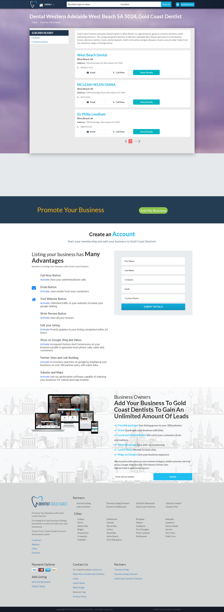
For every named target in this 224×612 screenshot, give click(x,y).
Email (91, 72)
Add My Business (153, 210)
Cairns (110, 529)
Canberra (169, 522)
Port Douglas (142, 529)
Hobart (139, 522)
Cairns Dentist (83, 506)
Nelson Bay (82, 526)
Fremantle (82, 536)
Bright (80, 529)
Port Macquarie (114, 539)
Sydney (80, 519)
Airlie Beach (112, 536)
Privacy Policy (80, 596)
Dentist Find (172, 506)
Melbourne (112, 519)
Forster (169, 529)
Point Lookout (143, 533)
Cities (34, 548)
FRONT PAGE (38, 586)
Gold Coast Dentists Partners (128, 578)
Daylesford (82, 533)
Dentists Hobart (173, 503)
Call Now (119, 72)
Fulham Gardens (40, 41)
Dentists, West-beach (50, 22)
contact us (97, 569)
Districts (36, 552)
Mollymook (141, 536)
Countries (36, 540)
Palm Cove (170, 536)
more (137, 141)
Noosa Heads (171, 526)
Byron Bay (112, 526)
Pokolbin (81, 539)
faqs (84, 592)
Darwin (110, 522)
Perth (80, 522)
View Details (146, 72)
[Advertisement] (112, 175)
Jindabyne (140, 526)
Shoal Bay (111, 533)
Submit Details (153, 306)
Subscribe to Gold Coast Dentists (88, 574)
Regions (36, 544)
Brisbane (140, 519)
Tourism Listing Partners (118, 503)
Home (34, 22)
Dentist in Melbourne (116, 506)
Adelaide (169, 519)
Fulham (36, 37)
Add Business (187, 4)
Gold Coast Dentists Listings (167, 609)
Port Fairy (170, 533)
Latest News (79, 583)
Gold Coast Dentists (145, 506)
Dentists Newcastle (145, 503)
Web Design (79, 587)
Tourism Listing (83, 503)
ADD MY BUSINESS (41, 582)
